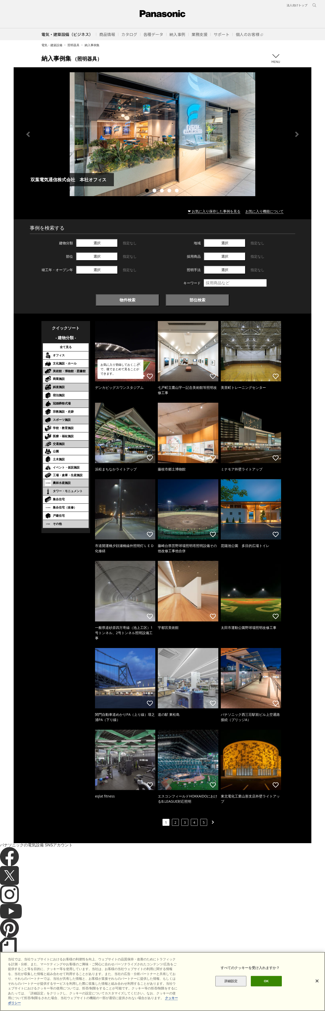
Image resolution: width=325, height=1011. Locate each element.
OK (266, 993)
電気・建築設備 (51, 45)
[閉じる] (317, 993)
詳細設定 (231, 993)
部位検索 (197, 300)
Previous (28, 134)
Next (297, 134)
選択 (97, 243)
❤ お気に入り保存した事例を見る (214, 211)
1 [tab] (147, 191)
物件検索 (127, 300)
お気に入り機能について (264, 211)
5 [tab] (177, 191)
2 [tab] (155, 191)
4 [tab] (169, 191)
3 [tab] (162, 191)
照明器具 (73, 45)
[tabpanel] (162, 134)
